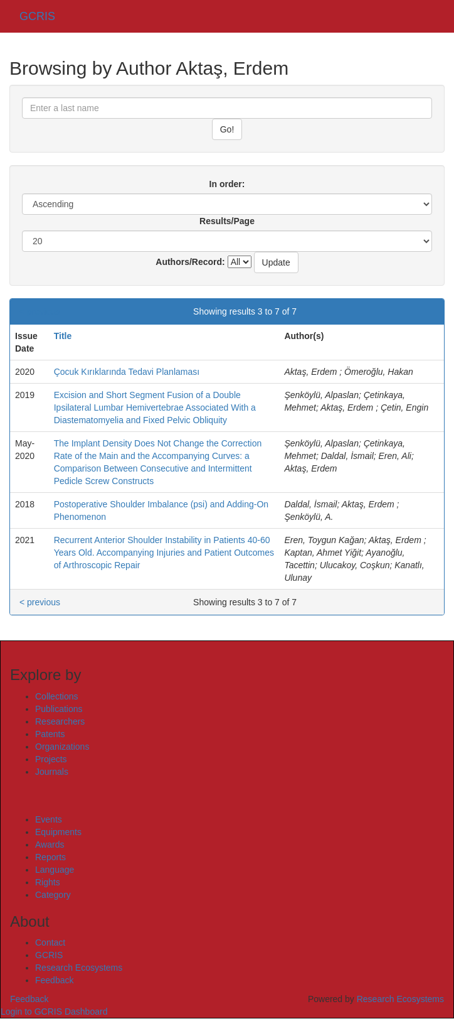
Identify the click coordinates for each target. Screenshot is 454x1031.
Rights (47, 882)
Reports (50, 857)
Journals (51, 772)
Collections (56, 696)
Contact (50, 942)
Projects (51, 759)
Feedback (54, 980)
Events (48, 819)
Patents (50, 734)
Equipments (58, 832)
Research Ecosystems (78, 968)
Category (53, 895)
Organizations (62, 747)
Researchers (60, 721)
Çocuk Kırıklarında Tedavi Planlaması (126, 372)
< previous (39, 311)
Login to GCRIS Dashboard (54, 1012)
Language (54, 870)
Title (63, 336)
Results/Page (227, 221)
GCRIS (49, 955)
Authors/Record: (190, 262)
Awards (49, 844)
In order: (227, 184)
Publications (59, 709)
